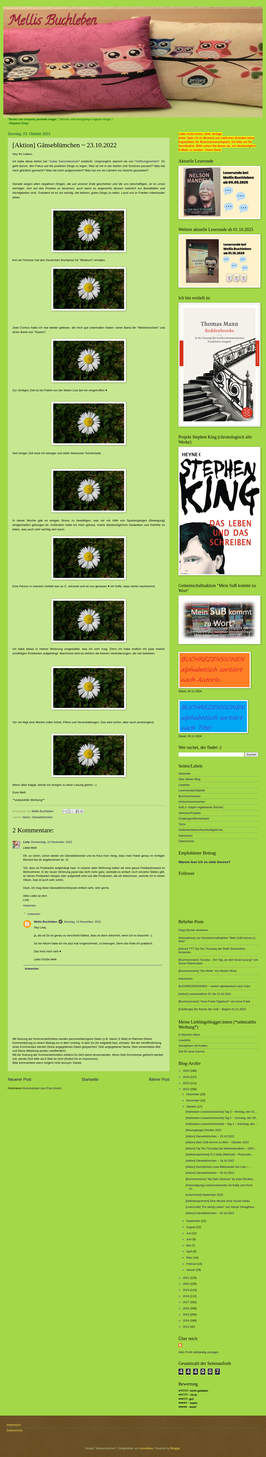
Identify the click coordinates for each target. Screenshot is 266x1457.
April (189, 1251)
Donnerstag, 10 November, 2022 (51, 842)
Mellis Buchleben (52, 22)
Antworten (29, 905)
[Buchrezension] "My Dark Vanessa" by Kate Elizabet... (220, 1179)
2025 (186, 1070)
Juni (189, 1239)
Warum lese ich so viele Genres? (204, 862)
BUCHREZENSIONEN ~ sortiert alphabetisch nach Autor (214, 986)
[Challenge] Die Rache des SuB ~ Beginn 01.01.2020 (212, 1009)
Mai (189, 1245)
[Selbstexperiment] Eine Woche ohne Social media (218, 1201)
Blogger (175, 1448)
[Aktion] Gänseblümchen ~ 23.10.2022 (210, 1136)
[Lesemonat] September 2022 (204, 1194)
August (191, 1227)
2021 (186, 1277)
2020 (186, 1283)
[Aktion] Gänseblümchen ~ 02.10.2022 (210, 1213)
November (193, 1100)
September (193, 1221)
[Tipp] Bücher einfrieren (193, 930)
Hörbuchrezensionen (191, 801)
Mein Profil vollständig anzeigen (198, 1352)
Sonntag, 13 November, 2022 (82, 921)
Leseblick (184, 1040)
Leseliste (184, 785)
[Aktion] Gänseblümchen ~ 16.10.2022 (210, 1160)
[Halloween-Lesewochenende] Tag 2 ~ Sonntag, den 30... (222, 1118)
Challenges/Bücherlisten (193, 818)
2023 (186, 1083)
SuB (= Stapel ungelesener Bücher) (200, 807)
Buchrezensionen (189, 796)
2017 (186, 1302)
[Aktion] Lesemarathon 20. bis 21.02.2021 (204, 994)
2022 (186, 1089)
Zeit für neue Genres (191, 1051)
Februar (191, 1263)
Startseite (90, 1079)
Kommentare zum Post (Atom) (42, 1088)
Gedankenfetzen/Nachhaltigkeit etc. (200, 829)
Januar (191, 1269)
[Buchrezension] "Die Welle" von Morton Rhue (207, 971)
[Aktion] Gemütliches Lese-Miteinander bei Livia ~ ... (218, 1166)
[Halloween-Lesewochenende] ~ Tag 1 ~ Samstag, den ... (222, 1124)
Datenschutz (186, 841)
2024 (186, 1077)
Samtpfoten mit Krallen (192, 1045)
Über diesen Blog (189, 779)
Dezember (193, 1094)
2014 (186, 1320)
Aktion (26, 817)
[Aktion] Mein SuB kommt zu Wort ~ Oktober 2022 (217, 1142)
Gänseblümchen (42, 817)
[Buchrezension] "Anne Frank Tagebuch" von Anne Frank (214, 1001)
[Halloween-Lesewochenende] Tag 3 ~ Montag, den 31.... (222, 1111)
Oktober (191, 1106)
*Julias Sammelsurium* (64, 161)
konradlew (146, 1448)
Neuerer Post (19, 1079)
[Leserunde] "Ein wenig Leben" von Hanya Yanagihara (220, 1207)
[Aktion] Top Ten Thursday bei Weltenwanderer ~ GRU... (221, 1148)
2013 (186, 1326)
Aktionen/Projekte (189, 813)
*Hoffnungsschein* (147, 161)
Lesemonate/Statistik (191, 790)
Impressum (185, 835)
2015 (186, 1314)
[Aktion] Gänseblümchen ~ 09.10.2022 (210, 1172)
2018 (186, 1296)
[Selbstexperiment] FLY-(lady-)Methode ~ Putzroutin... (219, 1154)
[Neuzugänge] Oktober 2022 (203, 1130)
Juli (188, 1233)
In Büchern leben (189, 1034)
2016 (186, 1308)
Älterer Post (159, 1079)
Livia (26, 842)
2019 (186, 1290)
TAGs (182, 824)
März (189, 1257)
